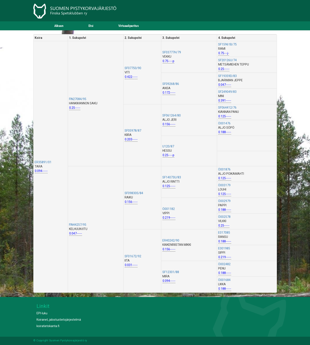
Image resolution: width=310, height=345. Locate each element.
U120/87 (168, 146)
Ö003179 (224, 185)
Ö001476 (224, 123)
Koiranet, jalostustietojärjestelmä (59, 319)
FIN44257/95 (77, 224)
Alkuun (58, 26)
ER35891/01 (43, 162)
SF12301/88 (170, 272)
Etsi (90, 26)
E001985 (224, 248)
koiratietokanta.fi (48, 326)
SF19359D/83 (227, 76)
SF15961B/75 (227, 44)
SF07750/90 (133, 68)
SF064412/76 (227, 107)
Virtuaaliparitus (128, 26)
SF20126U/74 (227, 60)
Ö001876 (224, 169)
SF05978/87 (133, 130)
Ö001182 (168, 209)
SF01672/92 (133, 256)
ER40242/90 (170, 240)
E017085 (224, 232)
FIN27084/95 (77, 99)
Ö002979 (224, 201)
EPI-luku (42, 313)
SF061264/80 (171, 115)
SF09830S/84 (134, 193)
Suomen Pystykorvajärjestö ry (68, 340)
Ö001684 (224, 280)
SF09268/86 (170, 84)
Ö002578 (224, 216)
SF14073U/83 (171, 177)
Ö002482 (224, 264)
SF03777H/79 (171, 52)
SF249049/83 (227, 91)
